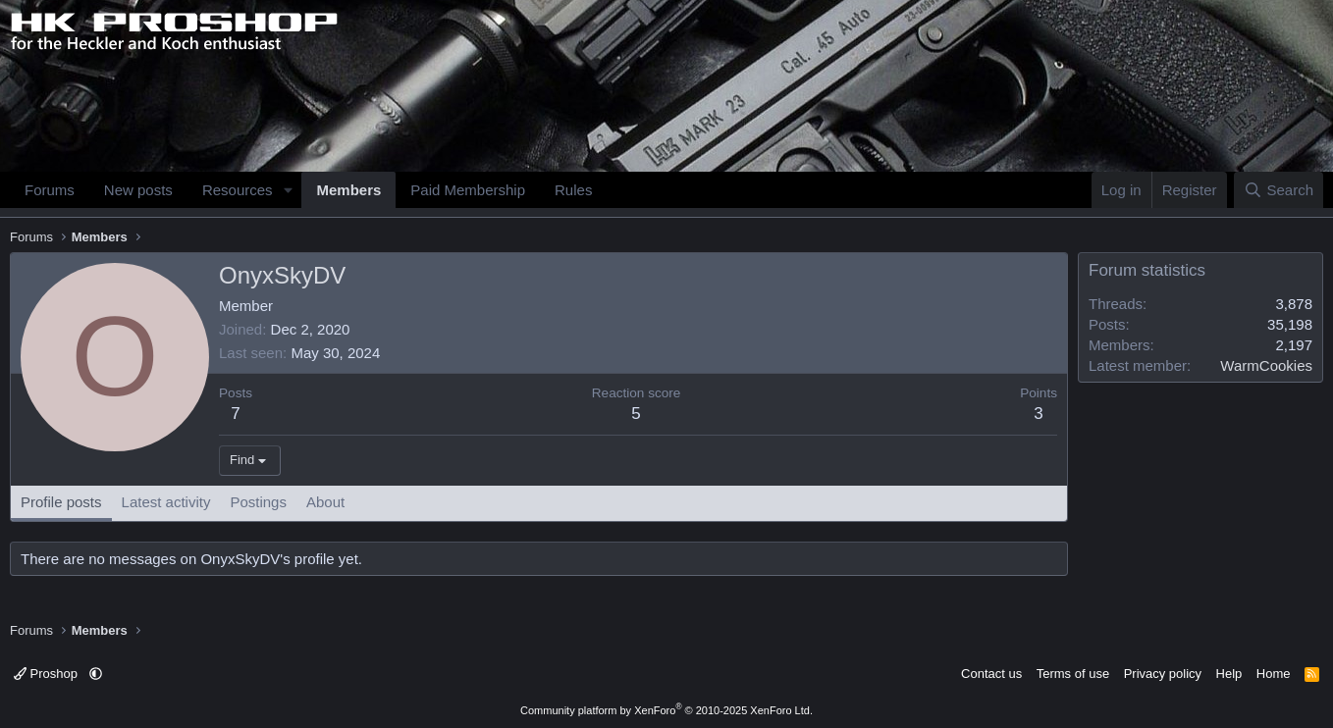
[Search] (1278, 190)
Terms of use (1073, 673)
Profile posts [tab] (61, 502)
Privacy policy (1162, 673)
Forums (50, 190)
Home (1273, 673)
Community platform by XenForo (666, 710)
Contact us (991, 673)
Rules (573, 190)
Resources (237, 190)
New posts (138, 190)
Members (348, 190)
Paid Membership (467, 190)
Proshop (47, 673)
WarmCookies (1266, 365)
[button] (287, 190)
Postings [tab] (258, 502)
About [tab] (325, 502)
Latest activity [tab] (166, 502)
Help (1229, 673)
